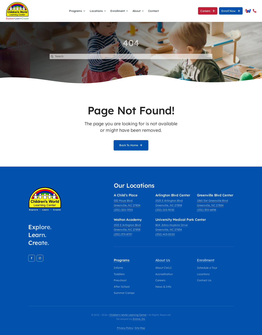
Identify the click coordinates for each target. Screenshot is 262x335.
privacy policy (125, 327)
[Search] (131, 54)
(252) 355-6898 (206, 209)
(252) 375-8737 (123, 234)
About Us (162, 260)
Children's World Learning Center (127, 314)
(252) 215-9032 (164, 209)
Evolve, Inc (139, 318)
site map (140, 327)
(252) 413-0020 (165, 234)
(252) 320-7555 (123, 209)
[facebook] (31, 258)
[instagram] (40, 258)
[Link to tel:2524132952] (254, 11)
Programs (121, 260)
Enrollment (205, 260)
